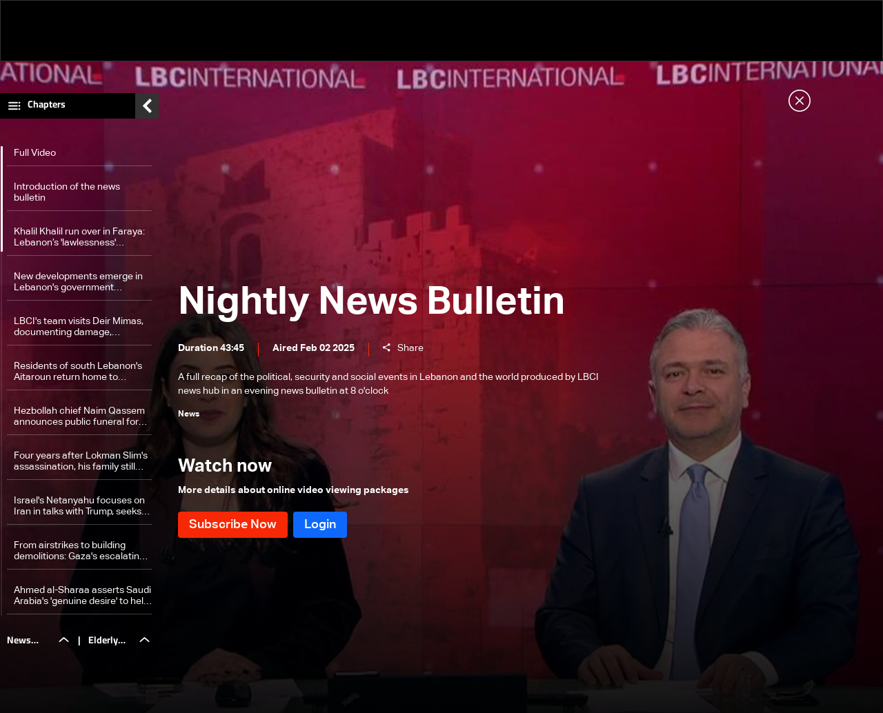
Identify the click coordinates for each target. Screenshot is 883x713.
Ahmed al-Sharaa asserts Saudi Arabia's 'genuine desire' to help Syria (82, 596)
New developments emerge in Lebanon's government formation (78, 282)
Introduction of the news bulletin (67, 192)
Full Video (35, 153)
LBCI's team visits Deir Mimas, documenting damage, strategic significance (78, 327)
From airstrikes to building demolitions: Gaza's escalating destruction (79, 551)
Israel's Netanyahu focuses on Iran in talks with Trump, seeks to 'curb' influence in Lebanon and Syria (79, 506)
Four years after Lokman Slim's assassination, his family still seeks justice (81, 461)
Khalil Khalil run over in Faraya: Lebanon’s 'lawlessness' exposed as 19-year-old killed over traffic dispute (79, 237)
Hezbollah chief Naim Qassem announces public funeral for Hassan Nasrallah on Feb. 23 (79, 417)
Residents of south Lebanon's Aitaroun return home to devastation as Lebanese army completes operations (81, 372)
